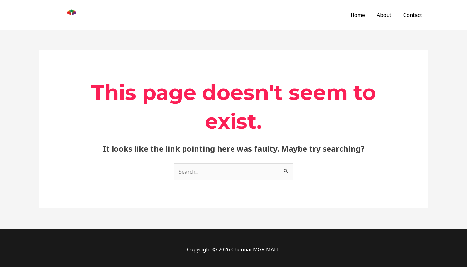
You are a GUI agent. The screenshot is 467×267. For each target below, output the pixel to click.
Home (362, 14)
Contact (413, 14)
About (386, 14)
